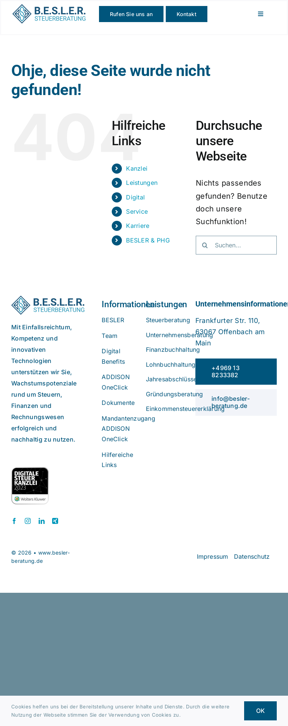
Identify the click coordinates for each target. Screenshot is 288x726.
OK (260, 710)
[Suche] (205, 245)
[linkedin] (42, 521)
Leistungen (142, 182)
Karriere (137, 225)
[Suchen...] (236, 245)
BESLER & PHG (148, 240)
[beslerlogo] (49, 7)
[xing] (55, 521)
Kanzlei (136, 168)
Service (137, 211)
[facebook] (14, 521)
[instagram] (28, 521)
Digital (135, 197)
